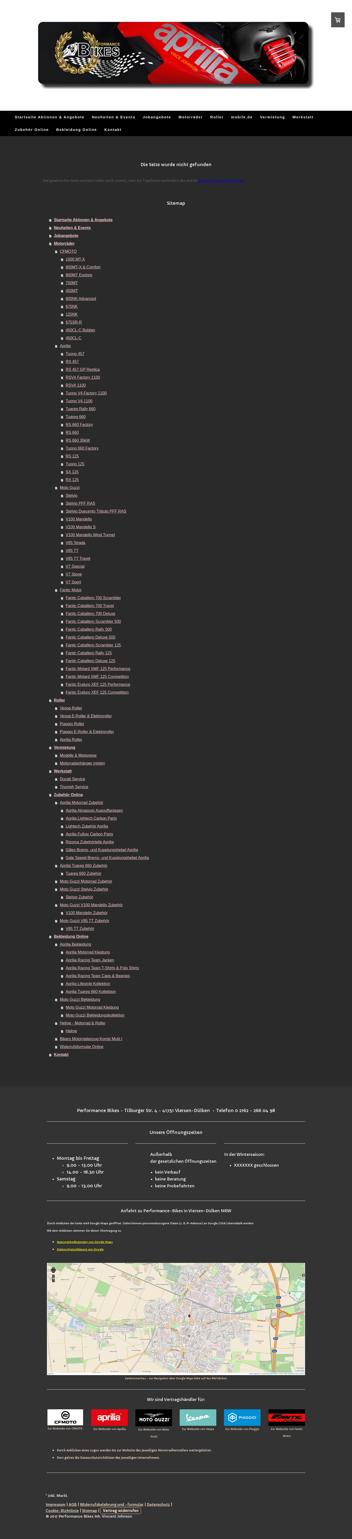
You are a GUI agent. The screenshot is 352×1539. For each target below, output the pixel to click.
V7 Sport (73, 582)
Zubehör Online (32, 129)
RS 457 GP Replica (83, 369)
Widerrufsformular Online (81, 1047)
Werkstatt (303, 117)
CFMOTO (68, 251)
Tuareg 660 (76, 417)
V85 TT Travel (78, 558)
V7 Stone (74, 574)
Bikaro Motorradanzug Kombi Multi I (91, 1039)
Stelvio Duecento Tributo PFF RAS (96, 511)
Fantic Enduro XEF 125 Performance (98, 684)
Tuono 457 (75, 354)
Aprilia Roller (71, 740)
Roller (217, 117)
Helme (71, 1031)
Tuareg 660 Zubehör (83, 873)
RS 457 (72, 362)
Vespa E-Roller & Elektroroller (86, 716)
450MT (72, 291)
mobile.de (242, 117)
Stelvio (71, 495)
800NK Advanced (81, 299)
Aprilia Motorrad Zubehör (81, 803)
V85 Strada (75, 543)
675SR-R (74, 322)
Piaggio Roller (72, 724)
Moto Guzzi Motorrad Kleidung (92, 1007)
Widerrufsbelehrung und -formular (112, 1504)
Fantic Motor (71, 590)
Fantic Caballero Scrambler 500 (93, 621)
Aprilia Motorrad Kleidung (88, 952)
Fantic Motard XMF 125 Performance (98, 669)
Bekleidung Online (76, 129)
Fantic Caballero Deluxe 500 (90, 637)
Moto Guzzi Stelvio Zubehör (84, 889)
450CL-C (73, 338)
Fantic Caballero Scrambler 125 (93, 645)
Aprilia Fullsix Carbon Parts (89, 834)
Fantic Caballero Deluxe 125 (90, 661)
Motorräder (190, 117)
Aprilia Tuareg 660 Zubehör (83, 866)
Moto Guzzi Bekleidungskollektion (95, 1015)
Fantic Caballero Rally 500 (89, 629)
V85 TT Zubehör (80, 929)
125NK (72, 314)
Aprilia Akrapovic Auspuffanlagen (94, 810)
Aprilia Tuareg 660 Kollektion (91, 991)
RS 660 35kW (78, 440)
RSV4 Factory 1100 (83, 377)
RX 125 (72, 480)
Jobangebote (157, 117)
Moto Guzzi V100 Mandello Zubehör (91, 905)
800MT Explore (79, 275)
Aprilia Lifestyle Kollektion (88, 984)
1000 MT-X (75, 259)
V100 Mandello (79, 519)
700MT (72, 283)
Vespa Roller (71, 708)
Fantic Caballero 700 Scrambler (93, 598)
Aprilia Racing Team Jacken (90, 960)
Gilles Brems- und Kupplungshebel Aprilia (102, 850)
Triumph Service (74, 787)
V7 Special (75, 566)
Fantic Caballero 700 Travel (90, 606)
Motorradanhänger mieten (82, 763)
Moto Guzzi (70, 488)
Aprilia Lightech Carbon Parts (91, 818)
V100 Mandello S (81, 527)
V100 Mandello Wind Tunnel (90, 535)
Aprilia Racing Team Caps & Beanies (98, 976)
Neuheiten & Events (113, 117)
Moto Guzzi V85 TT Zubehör (84, 921)
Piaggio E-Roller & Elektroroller (87, 732)
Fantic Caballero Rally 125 (89, 653)
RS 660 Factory (79, 425)
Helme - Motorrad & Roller (82, 1023)
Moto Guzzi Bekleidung (80, 999)
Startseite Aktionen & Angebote (50, 117)
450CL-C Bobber (80, 330)
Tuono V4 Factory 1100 (86, 393)
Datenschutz (158, 1504)
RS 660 (72, 432)
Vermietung (272, 117)
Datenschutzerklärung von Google (80, 1249)
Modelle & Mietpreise (78, 755)
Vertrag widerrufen (120, 1510)
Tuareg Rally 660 (80, 409)
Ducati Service (72, 779)
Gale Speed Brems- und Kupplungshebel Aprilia (107, 858)
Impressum (55, 1504)
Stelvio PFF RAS (80, 503)
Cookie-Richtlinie (62, 1510)
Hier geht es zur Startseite (221, 180)
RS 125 (72, 456)
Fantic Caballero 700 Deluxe (90, 614)
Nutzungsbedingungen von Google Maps (85, 1242)
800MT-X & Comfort (83, 267)
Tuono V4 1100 (79, 401)
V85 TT (72, 551)
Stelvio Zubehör (79, 897)
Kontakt (113, 129)
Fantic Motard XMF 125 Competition (97, 677)
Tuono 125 (75, 464)
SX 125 (72, 472)
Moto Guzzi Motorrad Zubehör (86, 881)
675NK (72, 306)
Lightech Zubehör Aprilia (87, 826)
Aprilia (65, 346)
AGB (73, 1504)
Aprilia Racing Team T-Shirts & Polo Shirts (102, 968)
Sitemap (89, 1510)
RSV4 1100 (76, 385)
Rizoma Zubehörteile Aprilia (90, 842)
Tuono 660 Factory (82, 448)
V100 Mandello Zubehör (87, 913)
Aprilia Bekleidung (75, 944)
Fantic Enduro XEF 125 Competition (97, 692)
